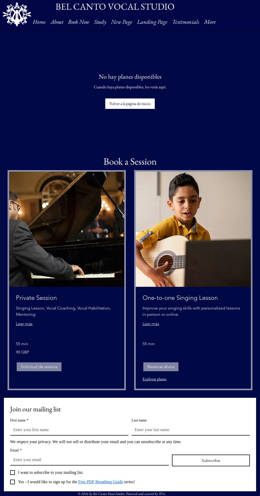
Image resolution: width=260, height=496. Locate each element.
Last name (139, 420)
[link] (66, 298)
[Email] (88, 460)
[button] (39, 367)
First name (19, 420)
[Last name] (189, 430)
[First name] (67, 430)
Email (16, 450)
